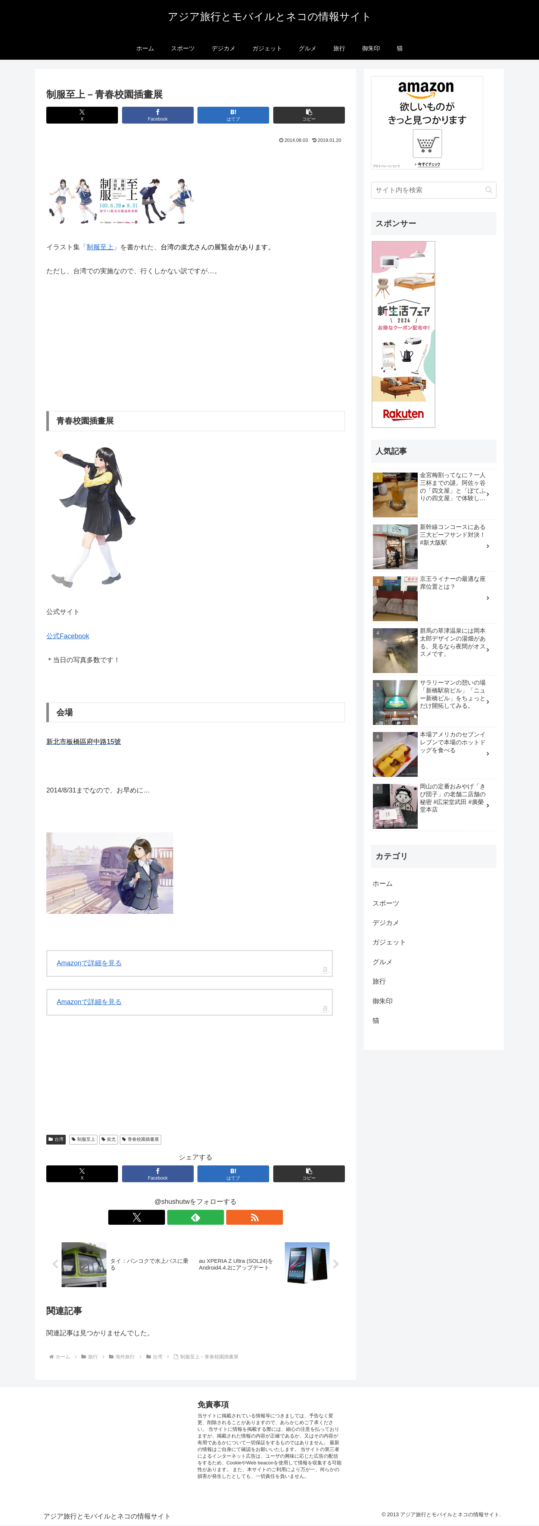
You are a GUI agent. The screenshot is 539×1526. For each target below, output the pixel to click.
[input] (433, 190)
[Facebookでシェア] (158, 115)
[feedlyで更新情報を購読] (195, 1217)
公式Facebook (67, 636)
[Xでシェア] (82, 115)
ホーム (383, 883)
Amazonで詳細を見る (89, 963)
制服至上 (100, 247)
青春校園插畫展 (140, 1139)
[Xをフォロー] (178, 1217)
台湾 (56, 1139)
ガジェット (389, 942)
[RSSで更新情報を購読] (212, 1217)
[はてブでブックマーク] (233, 115)
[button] (309, 115)
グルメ (383, 962)
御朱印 (383, 1001)
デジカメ (386, 922)
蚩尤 (109, 1139)
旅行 (379, 981)
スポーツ (386, 903)
